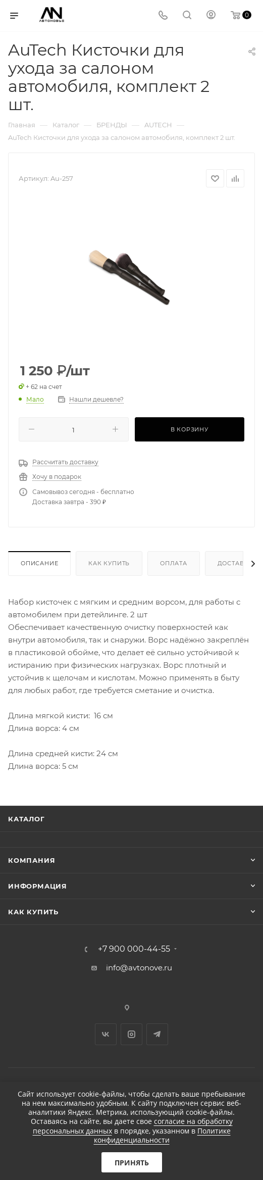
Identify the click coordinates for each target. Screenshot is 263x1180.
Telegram (157, 1034)
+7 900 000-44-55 (134, 949)
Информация (37, 886)
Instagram (131, 1034)
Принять (132, 1162)
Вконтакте (106, 1034)
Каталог (26, 819)
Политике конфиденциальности (162, 1135)
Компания (31, 860)
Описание (39, 563)
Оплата (173, 563)
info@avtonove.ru (139, 967)
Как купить (109, 563)
